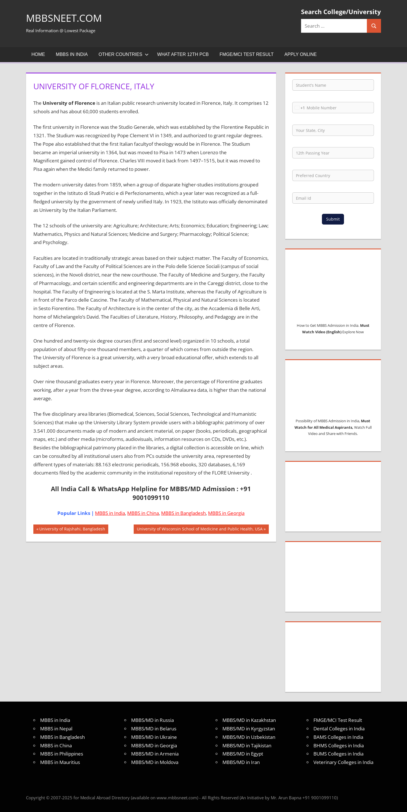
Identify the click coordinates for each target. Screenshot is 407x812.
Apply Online (300, 54)
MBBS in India (72, 54)
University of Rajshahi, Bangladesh (72, 529)
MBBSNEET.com (65, 18)
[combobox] (299, 107)
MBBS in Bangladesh (183, 513)
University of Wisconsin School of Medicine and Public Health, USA (200, 529)
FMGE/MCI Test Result (247, 54)
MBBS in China (143, 513)
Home (38, 54)
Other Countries (124, 54)
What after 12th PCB (183, 54)
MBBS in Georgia (226, 513)
